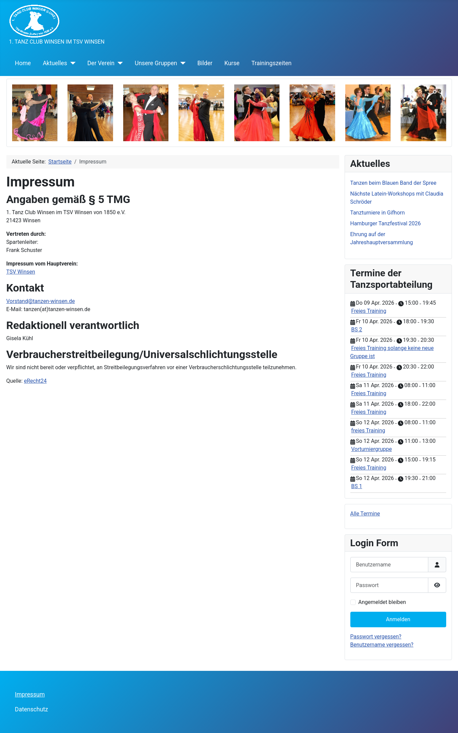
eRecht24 (35, 381)
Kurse (232, 63)
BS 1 (356, 486)
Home (23, 63)
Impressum (30, 694)
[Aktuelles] (71, 63)
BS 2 (356, 329)
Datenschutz (31, 709)
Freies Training (368, 311)
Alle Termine (365, 513)
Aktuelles (55, 63)
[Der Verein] (118, 63)
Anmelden (398, 619)
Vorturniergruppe (371, 449)
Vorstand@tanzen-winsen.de (40, 301)
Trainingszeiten (271, 63)
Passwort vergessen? (376, 636)
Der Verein (100, 63)
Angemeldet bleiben (382, 602)
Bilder (205, 63)
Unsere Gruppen (156, 63)
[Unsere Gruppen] (181, 63)
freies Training (368, 430)
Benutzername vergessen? (381, 644)
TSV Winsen (20, 272)
